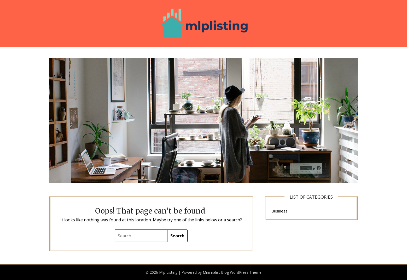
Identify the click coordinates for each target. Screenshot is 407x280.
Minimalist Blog (216, 272)
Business (279, 211)
